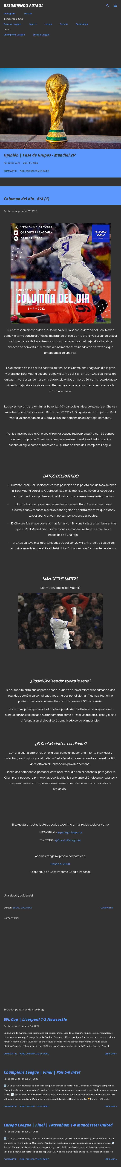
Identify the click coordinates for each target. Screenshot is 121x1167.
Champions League (14, 34)
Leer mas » (111, 1053)
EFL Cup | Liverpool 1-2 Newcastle (35, 1019)
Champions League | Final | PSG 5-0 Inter (42, 1072)
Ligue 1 (33, 24)
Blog (16, 907)
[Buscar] (108, 6)
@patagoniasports (69, 832)
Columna (26, 907)
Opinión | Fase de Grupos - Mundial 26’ (40, 155)
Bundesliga (82, 24)
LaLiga (48, 24)
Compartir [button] (10, 170)
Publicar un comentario (34, 170)
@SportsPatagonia (68, 840)
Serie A (64, 24)
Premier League (12, 24)
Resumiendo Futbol (23, 5)
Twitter (28, 13)
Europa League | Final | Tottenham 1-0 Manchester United (58, 1125)
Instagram (9, 13)
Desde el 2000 (60, 864)
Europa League (41, 34)
